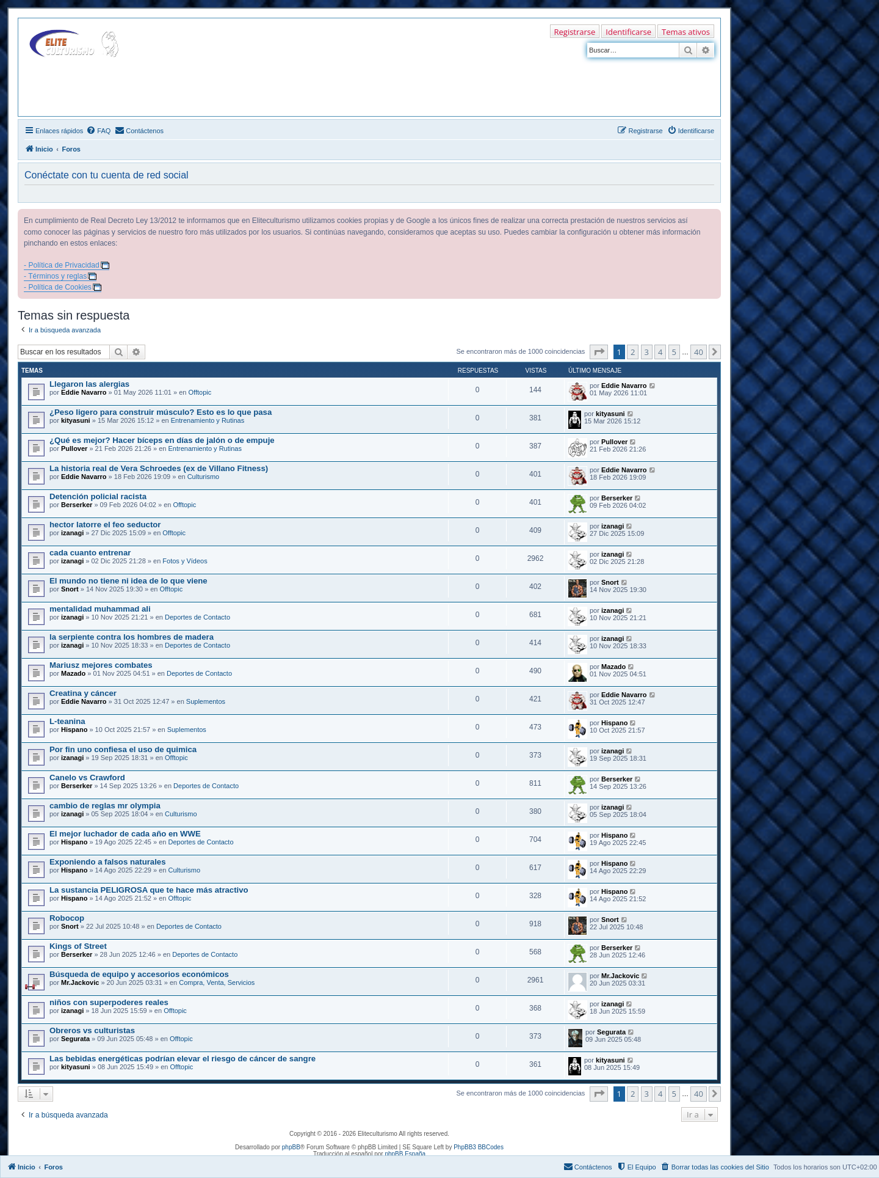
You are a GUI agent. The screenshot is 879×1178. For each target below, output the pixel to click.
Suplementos (205, 701)
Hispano (74, 729)
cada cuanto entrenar (90, 552)
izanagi (72, 532)
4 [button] (660, 351)
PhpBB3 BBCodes (479, 1147)
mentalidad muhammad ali (100, 608)
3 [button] (647, 351)
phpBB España (405, 1154)
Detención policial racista (97, 496)
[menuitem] (98, 130)
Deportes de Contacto (197, 617)
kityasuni (75, 420)
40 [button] (698, 351)
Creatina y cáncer (83, 693)
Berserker (76, 504)
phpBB (291, 1147)
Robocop (66, 918)
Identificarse (628, 31)
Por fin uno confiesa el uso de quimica (123, 749)
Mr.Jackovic (80, 982)
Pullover (74, 448)
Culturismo (203, 476)
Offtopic (200, 392)
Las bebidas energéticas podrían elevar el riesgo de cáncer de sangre (182, 1058)
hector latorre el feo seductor (105, 524)
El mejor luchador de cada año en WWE (125, 833)
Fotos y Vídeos (184, 561)
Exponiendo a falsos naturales (107, 861)
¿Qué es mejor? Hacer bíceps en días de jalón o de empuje (162, 440)
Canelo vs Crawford (87, 777)
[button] (599, 352)
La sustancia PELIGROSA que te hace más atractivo (148, 889)
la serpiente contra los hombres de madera (131, 637)
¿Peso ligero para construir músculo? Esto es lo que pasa (160, 412)
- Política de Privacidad (61, 265)
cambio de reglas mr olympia (105, 805)
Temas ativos (686, 31)
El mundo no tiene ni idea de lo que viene (128, 580)
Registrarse (575, 31)
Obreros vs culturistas (92, 1030)
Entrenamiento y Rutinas (207, 420)
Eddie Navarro (84, 392)
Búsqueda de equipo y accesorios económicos (139, 974)
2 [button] (633, 351)
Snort (70, 589)
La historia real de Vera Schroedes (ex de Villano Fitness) (158, 468)
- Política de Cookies (58, 287)
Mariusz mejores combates (101, 665)
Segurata (75, 1038)
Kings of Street (78, 946)
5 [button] (674, 351)
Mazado (73, 673)
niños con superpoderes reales (108, 1002)
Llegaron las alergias (89, 384)
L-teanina (67, 721)
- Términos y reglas (55, 276)
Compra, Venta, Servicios (217, 982)
